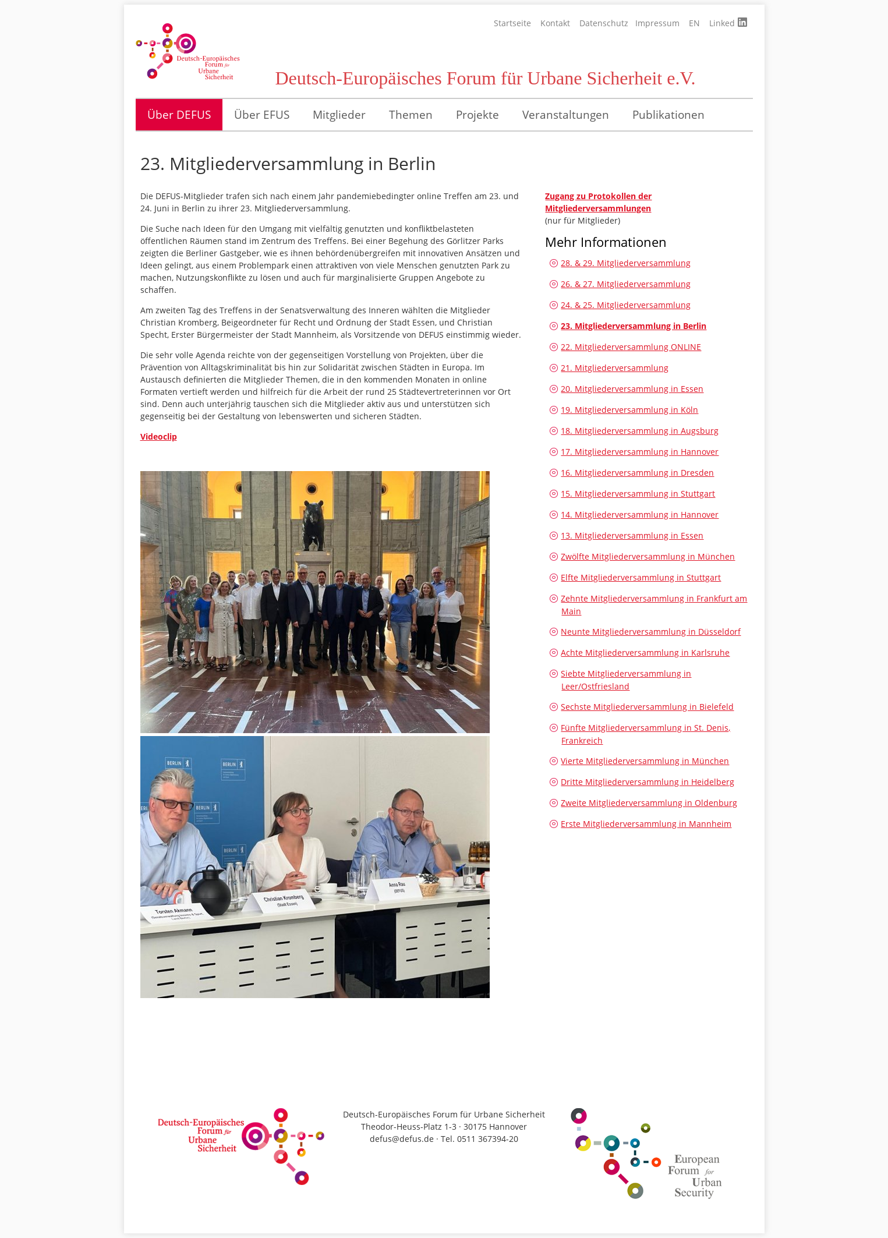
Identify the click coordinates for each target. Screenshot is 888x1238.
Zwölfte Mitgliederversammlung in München (648, 556)
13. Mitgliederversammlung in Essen (632, 535)
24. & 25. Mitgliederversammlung (626, 304)
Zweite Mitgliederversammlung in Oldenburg (649, 802)
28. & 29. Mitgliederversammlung (626, 262)
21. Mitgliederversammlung (614, 367)
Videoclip (158, 436)
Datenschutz (603, 23)
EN (694, 23)
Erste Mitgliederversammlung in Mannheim (646, 823)
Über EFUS (261, 114)
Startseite (512, 23)
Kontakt (555, 23)
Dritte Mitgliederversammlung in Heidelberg (647, 781)
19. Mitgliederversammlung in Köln (629, 409)
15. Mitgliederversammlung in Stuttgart (638, 493)
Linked (728, 23)
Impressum (657, 23)
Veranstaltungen (565, 114)
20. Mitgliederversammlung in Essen (632, 388)
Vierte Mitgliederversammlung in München (645, 760)
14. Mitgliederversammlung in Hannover (640, 514)
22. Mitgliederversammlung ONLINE (631, 346)
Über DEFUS (179, 114)
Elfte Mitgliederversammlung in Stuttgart (641, 577)
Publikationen (668, 114)
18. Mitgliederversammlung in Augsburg (640, 430)
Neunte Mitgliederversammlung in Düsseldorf (651, 631)
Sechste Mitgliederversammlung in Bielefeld (647, 706)
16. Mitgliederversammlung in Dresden (637, 472)
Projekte (477, 114)
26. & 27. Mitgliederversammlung (626, 283)
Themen (411, 114)
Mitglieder (339, 114)
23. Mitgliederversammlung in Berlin (633, 325)
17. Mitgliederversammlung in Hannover (640, 451)
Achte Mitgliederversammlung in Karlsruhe (645, 652)
